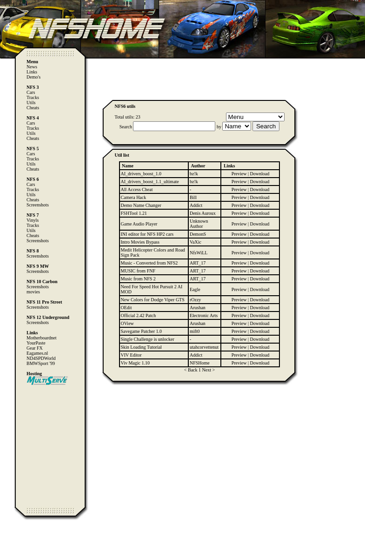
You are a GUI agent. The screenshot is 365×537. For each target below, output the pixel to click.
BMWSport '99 (41, 363)
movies (33, 291)
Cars (31, 92)
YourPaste (36, 342)
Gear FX (35, 348)
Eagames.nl (37, 353)
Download (260, 173)
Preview (239, 173)
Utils (31, 102)
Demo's (33, 77)
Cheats (33, 107)
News (32, 66)
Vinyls (33, 220)
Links (32, 71)
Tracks (33, 97)
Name (127, 165)
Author (198, 165)
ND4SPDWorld (41, 358)
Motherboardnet (41, 337)
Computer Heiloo (26, 533)
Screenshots (38, 204)
